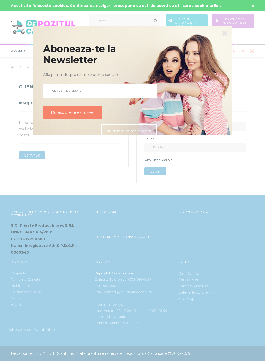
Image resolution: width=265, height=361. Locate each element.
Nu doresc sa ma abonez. (129, 131)
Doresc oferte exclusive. (72, 112)
